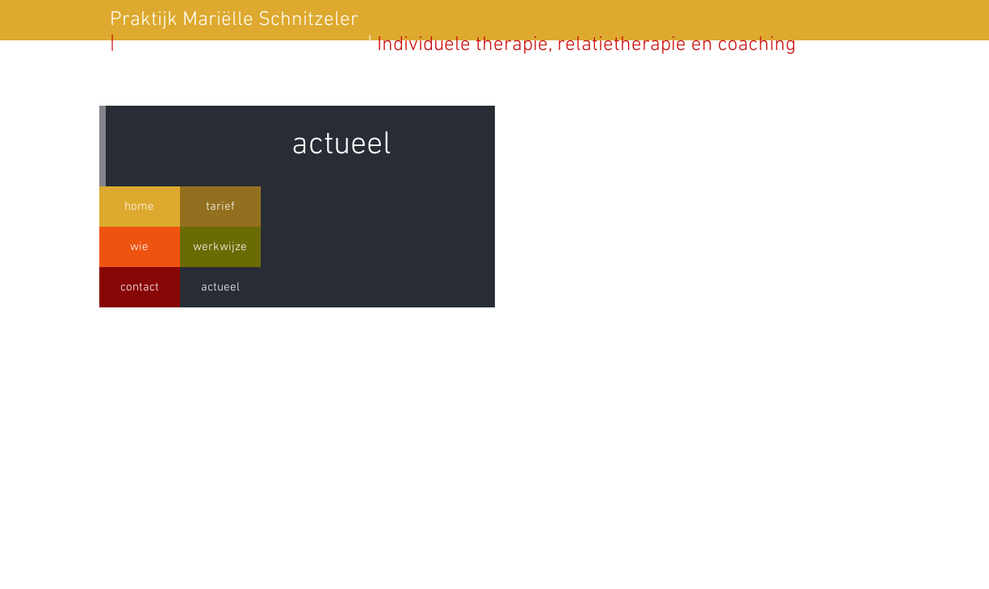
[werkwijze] (220, 247)
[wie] (139, 247)
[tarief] (220, 206)
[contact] (139, 287)
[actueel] (220, 287)
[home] (139, 206)
